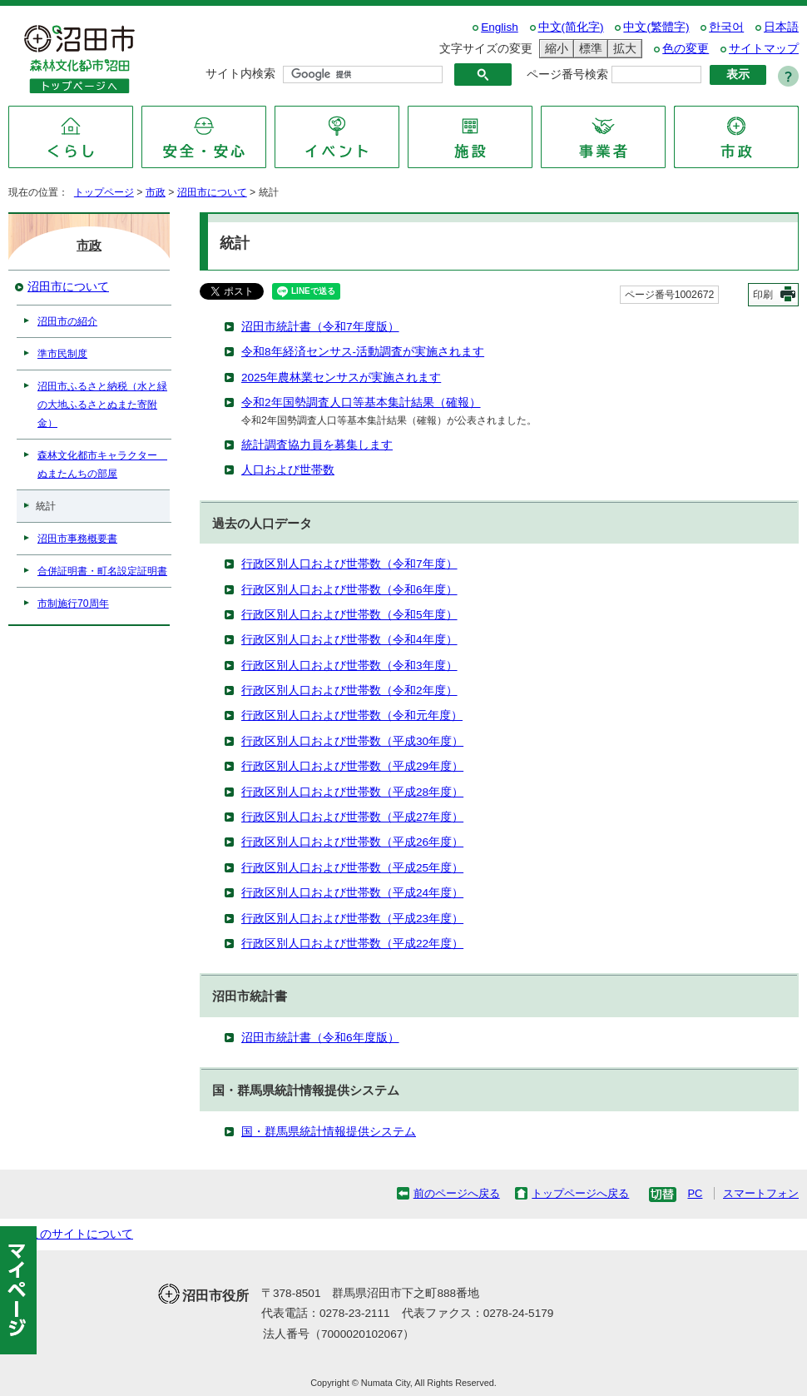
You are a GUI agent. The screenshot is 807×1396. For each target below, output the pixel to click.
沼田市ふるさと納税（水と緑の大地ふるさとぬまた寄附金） (102, 404)
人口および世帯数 (287, 470)
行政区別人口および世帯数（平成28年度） (352, 792)
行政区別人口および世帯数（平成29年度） (352, 766)
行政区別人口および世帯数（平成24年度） (352, 893)
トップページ (104, 192)
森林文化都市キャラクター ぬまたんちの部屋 (102, 464)
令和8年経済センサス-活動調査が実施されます (362, 351)
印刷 (763, 295)
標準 (588, 49)
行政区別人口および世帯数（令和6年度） (349, 590)
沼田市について (212, 192)
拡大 (622, 49)
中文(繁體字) (656, 27)
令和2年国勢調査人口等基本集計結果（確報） (361, 402)
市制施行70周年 (73, 603)
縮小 (554, 49)
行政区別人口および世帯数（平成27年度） (352, 817)
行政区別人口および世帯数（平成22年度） (352, 943)
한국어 (726, 27)
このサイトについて (80, 1234)
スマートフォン (761, 1193)
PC (694, 1193)
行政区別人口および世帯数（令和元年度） (352, 715)
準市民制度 (62, 354)
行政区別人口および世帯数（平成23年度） (352, 918)
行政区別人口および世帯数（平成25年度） (352, 868)
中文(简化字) (571, 27)
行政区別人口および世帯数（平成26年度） (352, 842)
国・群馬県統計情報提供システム (328, 1131)
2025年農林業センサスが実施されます (341, 377)
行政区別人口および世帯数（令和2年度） (349, 690)
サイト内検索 (240, 73)
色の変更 (685, 48)
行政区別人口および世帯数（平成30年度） (352, 741)
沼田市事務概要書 (77, 538)
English (499, 27)
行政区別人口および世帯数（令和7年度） (349, 564)
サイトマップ (764, 48)
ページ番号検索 (567, 74)
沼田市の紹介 (67, 321)
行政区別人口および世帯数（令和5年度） (349, 615)
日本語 (781, 27)
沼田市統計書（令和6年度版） (320, 1037)
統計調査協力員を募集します (317, 445)
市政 (156, 192)
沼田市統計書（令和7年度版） (320, 326)
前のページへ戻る (456, 1193)
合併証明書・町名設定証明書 (102, 571)
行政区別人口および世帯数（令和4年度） (349, 639)
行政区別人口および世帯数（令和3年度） (349, 665)
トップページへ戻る (580, 1193)
